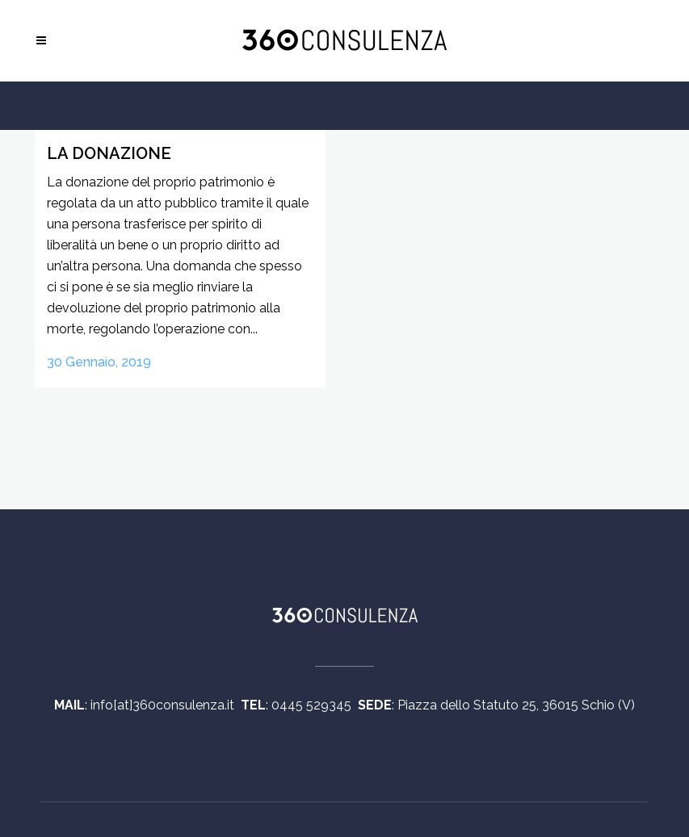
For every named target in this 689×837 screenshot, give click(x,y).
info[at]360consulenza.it (165, 705)
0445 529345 (314, 705)
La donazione (109, 153)
